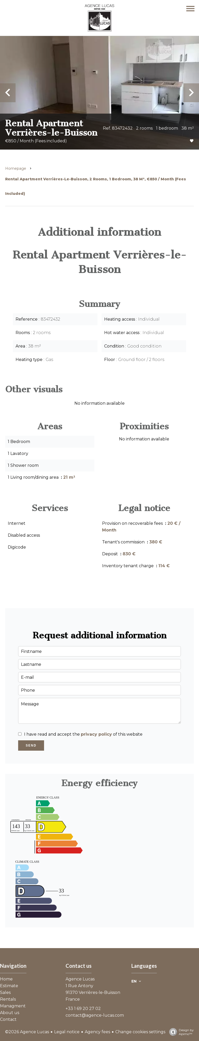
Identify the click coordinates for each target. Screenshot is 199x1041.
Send (31, 745)
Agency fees (97, 1031)
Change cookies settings (140, 1031)
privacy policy (96, 734)
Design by (180, 1032)
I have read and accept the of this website (83, 734)
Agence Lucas (80, 979)
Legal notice (67, 1031)
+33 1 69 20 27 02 (83, 1008)
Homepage (15, 168)
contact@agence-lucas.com (95, 1015)
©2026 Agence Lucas (27, 1031)
